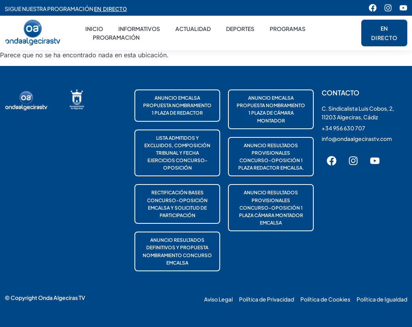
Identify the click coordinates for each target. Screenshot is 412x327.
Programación (116, 37)
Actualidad (193, 28)
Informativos (139, 28)
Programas (287, 28)
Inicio (94, 28)
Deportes (240, 28)
